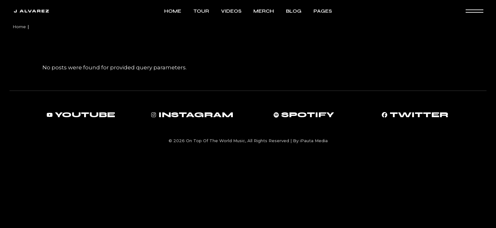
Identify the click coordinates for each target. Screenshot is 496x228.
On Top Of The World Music (215, 140)
